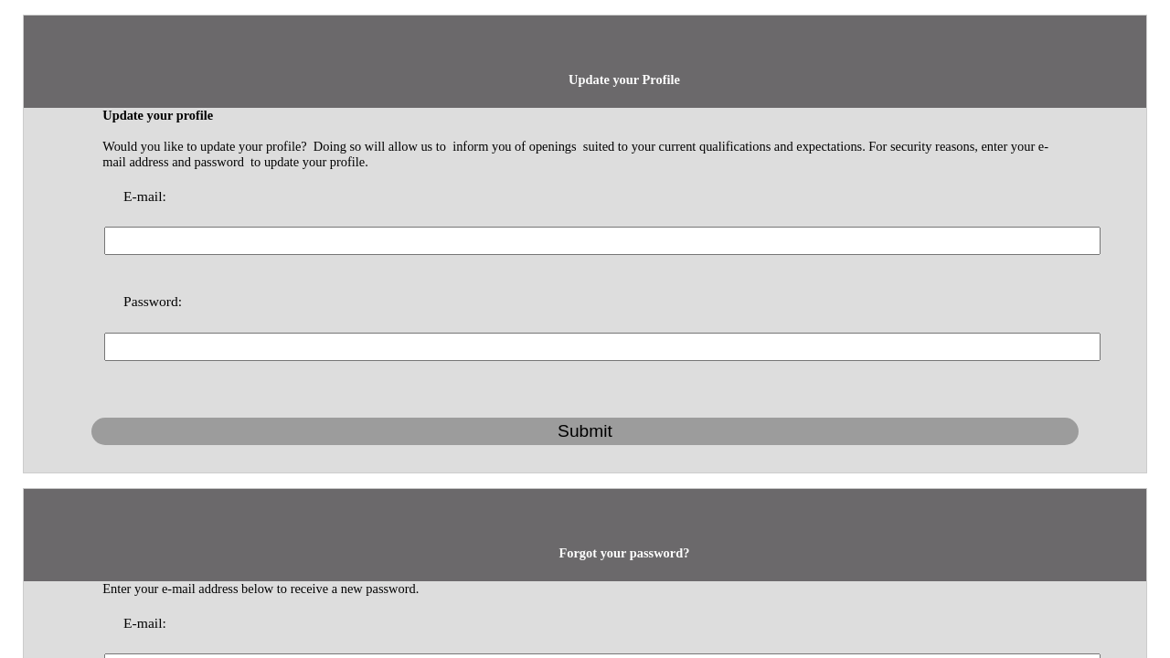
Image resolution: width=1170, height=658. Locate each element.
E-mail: (434, 130)
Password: (440, 156)
